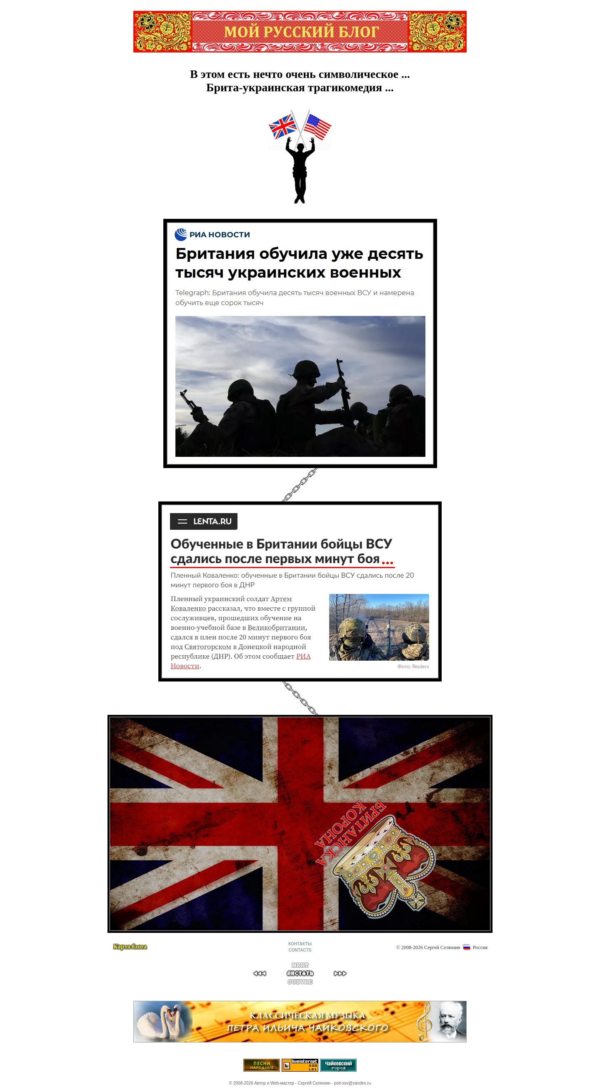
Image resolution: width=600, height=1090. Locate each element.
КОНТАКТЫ (300, 944)
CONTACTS (300, 950)
